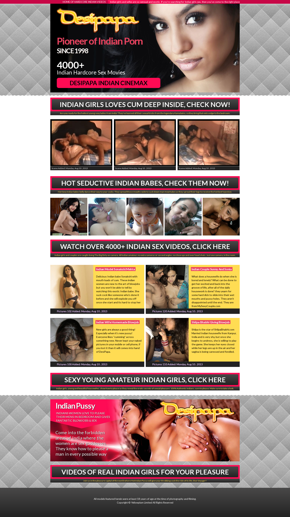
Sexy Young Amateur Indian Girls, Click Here (145, 380)
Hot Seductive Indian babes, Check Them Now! (145, 183)
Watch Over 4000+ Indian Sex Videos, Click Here (145, 246)
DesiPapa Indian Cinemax (109, 83)
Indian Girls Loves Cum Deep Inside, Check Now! (145, 104)
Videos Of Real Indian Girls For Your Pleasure (145, 472)
